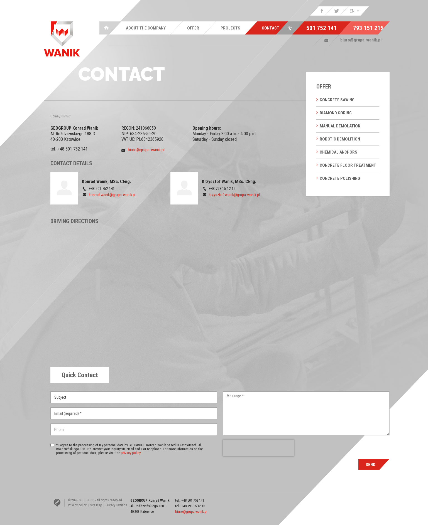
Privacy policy (77, 505)
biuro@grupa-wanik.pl (146, 149)
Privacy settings (116, 505)
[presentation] (258, 448)
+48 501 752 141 (73, 149)
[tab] (79, 375)
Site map (96, 505)
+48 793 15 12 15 (193, 506)
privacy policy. (131, 453)
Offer (323, 86)
